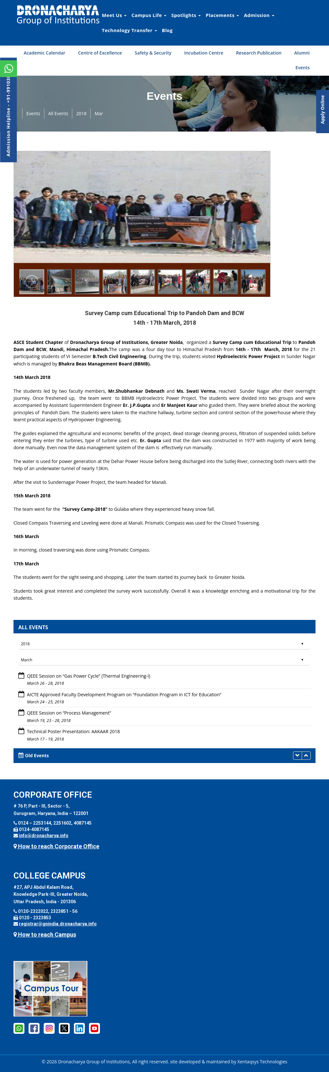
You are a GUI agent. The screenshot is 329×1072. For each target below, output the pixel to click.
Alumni (302, 53)
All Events (58, 113)
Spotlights (186, 15)
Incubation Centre (203, 53)
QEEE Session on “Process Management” (68, 713)
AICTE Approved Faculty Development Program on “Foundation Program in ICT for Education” (123, 694)
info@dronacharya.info (43, 835)
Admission (259, 15)
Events (302, 67)
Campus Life (148, 15)
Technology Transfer (129, 30)
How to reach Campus (44, 934)
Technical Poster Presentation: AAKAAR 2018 (73, 731)
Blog (167, 30)
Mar (98, 113)
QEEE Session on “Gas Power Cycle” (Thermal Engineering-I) (88, 676)
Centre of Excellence (100, 53)
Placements (222, 15)
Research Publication (259, 53)
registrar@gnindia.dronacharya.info (58, 923)
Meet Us (114, 15)
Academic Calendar (45, 53)
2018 (81, 113)
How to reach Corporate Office (56, 846)
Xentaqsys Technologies (262, 1062)
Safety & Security (153, 53)
